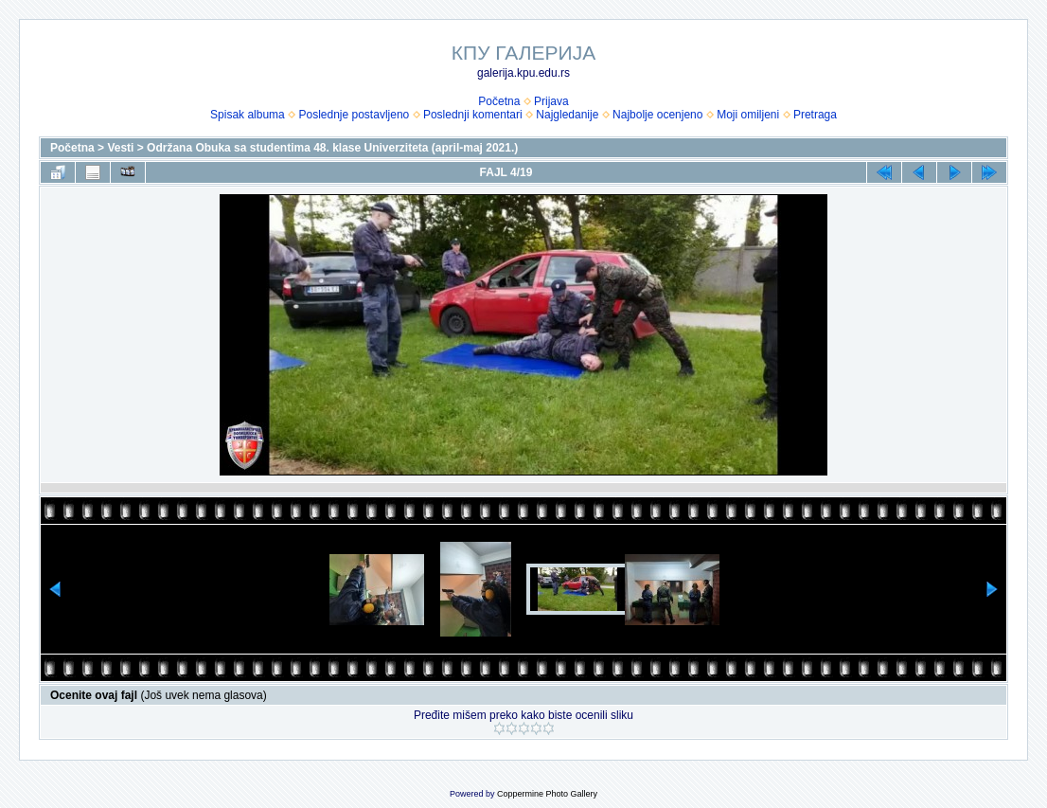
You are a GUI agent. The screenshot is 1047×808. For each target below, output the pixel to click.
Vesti (120, 147)
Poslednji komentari (473, 114)
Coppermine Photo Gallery (547, 794)
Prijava (551, 101)
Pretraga (815, 114)
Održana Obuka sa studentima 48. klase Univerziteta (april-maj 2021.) (332, 147)
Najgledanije (567, 114)
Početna (499, 101)
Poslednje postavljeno (353, 114)
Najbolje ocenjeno (657, 114)
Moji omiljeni (748, 114)
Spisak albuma (247, 114)
